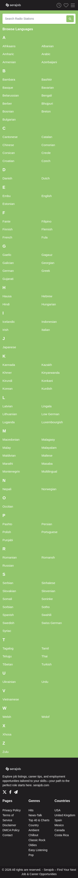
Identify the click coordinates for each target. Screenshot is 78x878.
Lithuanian (9, 414)
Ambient (33, 830)
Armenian (9, 62)
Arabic (46, 54)
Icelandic (8, 321)
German (8, 270)
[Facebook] (11, 791)
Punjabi (7, 540)
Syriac (6, 630)
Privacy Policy (11, 810)
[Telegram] (16, 791)
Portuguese (50, 532)
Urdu (45, 681)
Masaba (47, 463)
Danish (7, 178)
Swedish (8, 623)
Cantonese (10, 137)
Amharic (8, 54)
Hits (30, 810)
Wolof (46, 716)
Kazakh (47, 364)
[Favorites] (64, 5)
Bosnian (8, 111)
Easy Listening (37, 850)
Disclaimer (9, 825)
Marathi (7, 463)
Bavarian (48, 87)
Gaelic (6, 254)
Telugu (7, 656)
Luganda (8, 422)
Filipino (47, 221)
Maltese (47, 455)
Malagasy (48, 439)
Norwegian (49, 489)
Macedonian (11, 439)
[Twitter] (5, 791)
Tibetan (7, 664)
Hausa (6, 296)
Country (33, 825)
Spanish (8, 615)
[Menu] (72, 5)
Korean (7, 388)
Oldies (32, 845)
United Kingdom (64, 815)
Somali (7, 599)
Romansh (48, 557)
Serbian (7, 583)
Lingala (47, 406)
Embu (6, 196)
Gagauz (47, 254)
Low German (50, 414)
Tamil (45, 648)
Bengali (47, 95)
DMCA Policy (11, 830)
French (7, 237)
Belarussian (10, 95)
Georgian (48, 263)
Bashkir (47, 79)
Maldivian (9, 455)
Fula (45, 237)
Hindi (6, 304)
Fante (6, 221)
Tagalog (8, 648)
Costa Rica (61, 835)
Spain (58, 820)
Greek (46, 270)
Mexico (59, 825)
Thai (45, 656)
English (47, 196)
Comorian (48, 145)
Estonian (8, 204)
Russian (8, 565)
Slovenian (48, 591)
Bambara (8, 79)
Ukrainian (9, 681)
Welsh (6, 716)
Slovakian (9, 591)
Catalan (47, 137)
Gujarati (8, 279)
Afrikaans (9, 46)
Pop (31, 855)
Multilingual (49, 471)
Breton (46, 111)
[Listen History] (57, 5)
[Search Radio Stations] (34, 18)
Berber (7, 103)
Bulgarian (9, 119)
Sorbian (7, 607)
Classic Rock (36, 840)
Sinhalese (48, 583)
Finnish (7, 229)
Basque (7, 87)
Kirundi (7, 380)
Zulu (5, 751)
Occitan (7, 506)
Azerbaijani (49, 62)
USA (57, 810)
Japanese (9, 347)
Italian (46, 329)
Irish (5, 329)
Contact (7, 835)
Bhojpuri (47, 103)
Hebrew (47, 296)
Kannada (8, 364)
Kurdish (47, 388)
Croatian (8, 161)
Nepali (6, 489)
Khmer (7, 372)
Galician (8, 263)
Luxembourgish (52, 422)
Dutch (46, 178)
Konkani (47, 380)
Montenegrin (11, 471)
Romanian (9, 557)
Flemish (47, 229)
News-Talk (35, 815)
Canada (59, 830)
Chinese (8, 145)
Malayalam (49, 447)
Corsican (8, 153)
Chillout (33, 835)
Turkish (47, 664)
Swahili (47, 615)
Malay (6, 447)
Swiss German (52, 623)
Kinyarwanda (51, 372)
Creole (46, 153)
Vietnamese (10, 699)
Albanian (48, 46)
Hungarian (49, 304)
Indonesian (49, 321)
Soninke (47, 599)
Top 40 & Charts (38, 820)
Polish (6, 532)
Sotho (46, 607)
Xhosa (6, 734)
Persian (47, 524)
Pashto (7, 524)
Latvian (7, 406)
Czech (46, 161)
